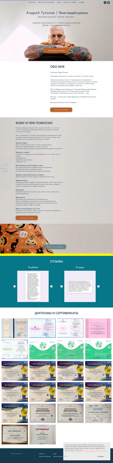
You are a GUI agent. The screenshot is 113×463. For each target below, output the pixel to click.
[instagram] (108, 2)
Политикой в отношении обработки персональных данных (94, 451)
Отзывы (81, 2)
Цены (59, 2)
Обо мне (32, 2)
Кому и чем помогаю (46, 2)
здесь (87, 93)
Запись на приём (69, 2)
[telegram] (105, 2)
